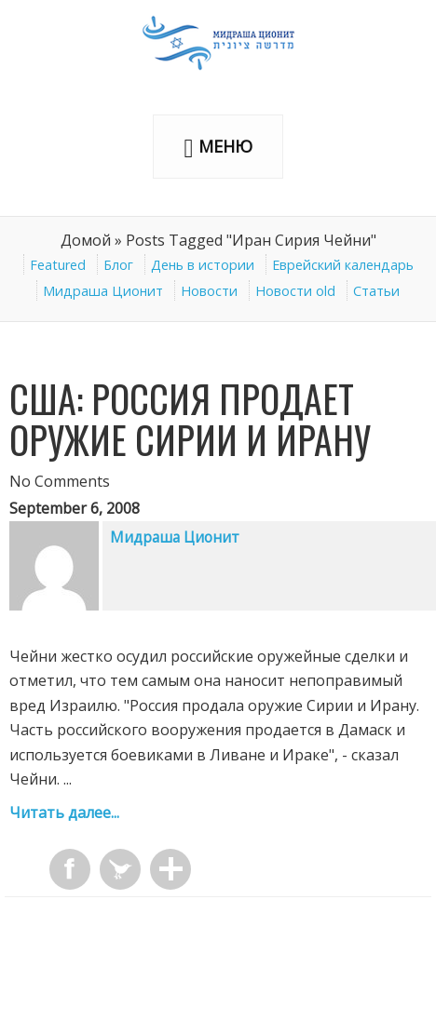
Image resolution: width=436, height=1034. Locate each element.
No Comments (59, 481)
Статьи (376, 291)
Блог (118, 265)
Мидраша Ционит (103, 291)
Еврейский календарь (343, 265)
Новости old (295, 291)
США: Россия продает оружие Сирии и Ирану (190, 418)
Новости (209, 291)
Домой (86, 240)
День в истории (202, 265)
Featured (58, 265)
